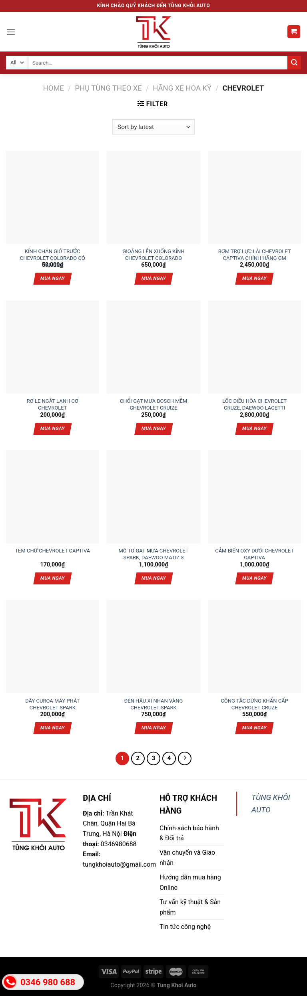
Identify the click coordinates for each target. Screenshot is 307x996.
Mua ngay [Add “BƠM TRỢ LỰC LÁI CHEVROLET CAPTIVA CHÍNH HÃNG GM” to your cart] (254, 278)
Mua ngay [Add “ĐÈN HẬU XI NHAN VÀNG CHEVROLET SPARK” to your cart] (153, 728)
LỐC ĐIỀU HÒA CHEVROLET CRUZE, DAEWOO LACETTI (254, 401)
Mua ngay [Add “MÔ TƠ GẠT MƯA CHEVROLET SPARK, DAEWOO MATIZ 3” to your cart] (153, 578)
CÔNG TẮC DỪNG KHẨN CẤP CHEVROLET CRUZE (254, 701)
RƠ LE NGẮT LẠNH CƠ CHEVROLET (52, 401)
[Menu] (11, 32)
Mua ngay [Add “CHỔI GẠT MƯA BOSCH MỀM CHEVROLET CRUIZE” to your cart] (153, 428)
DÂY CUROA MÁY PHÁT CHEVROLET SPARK (52, 701)
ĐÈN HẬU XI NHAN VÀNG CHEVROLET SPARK (153, 701)
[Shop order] (153, 127)
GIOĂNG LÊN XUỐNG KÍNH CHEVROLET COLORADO (153, 251)
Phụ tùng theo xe (108, 88)
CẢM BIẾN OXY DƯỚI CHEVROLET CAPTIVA (254, 551)
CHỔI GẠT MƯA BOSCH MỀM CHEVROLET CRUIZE (153, 401)
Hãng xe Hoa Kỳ (182, 88)
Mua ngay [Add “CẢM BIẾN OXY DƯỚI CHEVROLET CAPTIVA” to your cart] (254, 578)
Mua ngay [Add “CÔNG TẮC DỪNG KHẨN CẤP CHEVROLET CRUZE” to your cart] (254, 728)
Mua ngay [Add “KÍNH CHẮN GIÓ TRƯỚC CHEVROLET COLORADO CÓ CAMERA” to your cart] (52, 278)
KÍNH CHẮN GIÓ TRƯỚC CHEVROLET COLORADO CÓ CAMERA (52, 251)
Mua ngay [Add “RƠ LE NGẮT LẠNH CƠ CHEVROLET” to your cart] (52, 428)
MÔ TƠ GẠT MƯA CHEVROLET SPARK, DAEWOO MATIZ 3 (154, 551)
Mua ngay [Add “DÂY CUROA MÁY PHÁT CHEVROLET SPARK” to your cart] (52, 728)
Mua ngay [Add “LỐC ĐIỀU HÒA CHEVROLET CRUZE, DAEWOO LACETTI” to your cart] (254, 428)
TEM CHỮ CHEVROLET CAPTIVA (52, 551)
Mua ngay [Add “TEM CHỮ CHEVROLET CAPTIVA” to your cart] (52, 578)
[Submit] (294, 62)
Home (53, 88)
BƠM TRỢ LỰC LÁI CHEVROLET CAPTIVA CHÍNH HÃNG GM (254, 251)
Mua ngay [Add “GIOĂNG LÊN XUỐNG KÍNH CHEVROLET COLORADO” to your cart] (153, 278)
